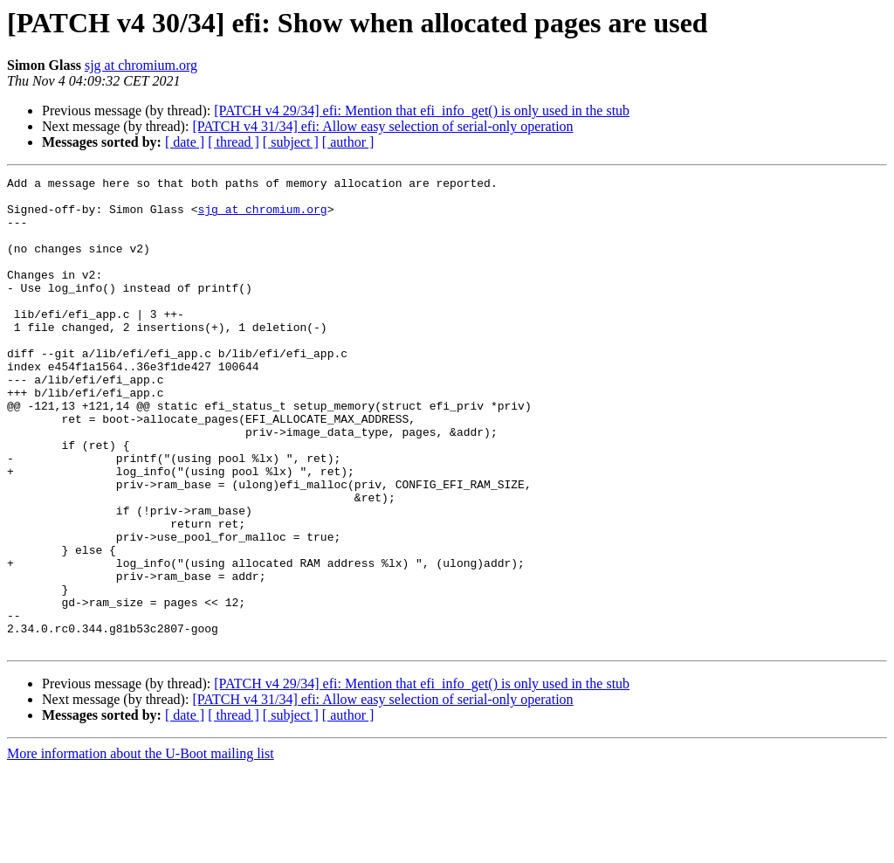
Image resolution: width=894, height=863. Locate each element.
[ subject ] (291, 142)
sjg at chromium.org (141, 65)
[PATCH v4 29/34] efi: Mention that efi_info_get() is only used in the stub (421, 110)
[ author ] (348, 142)
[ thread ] (233, 142)
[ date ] (184, 142)
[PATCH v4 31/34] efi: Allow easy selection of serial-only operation (382, 126)
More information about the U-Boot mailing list (140, 847)
